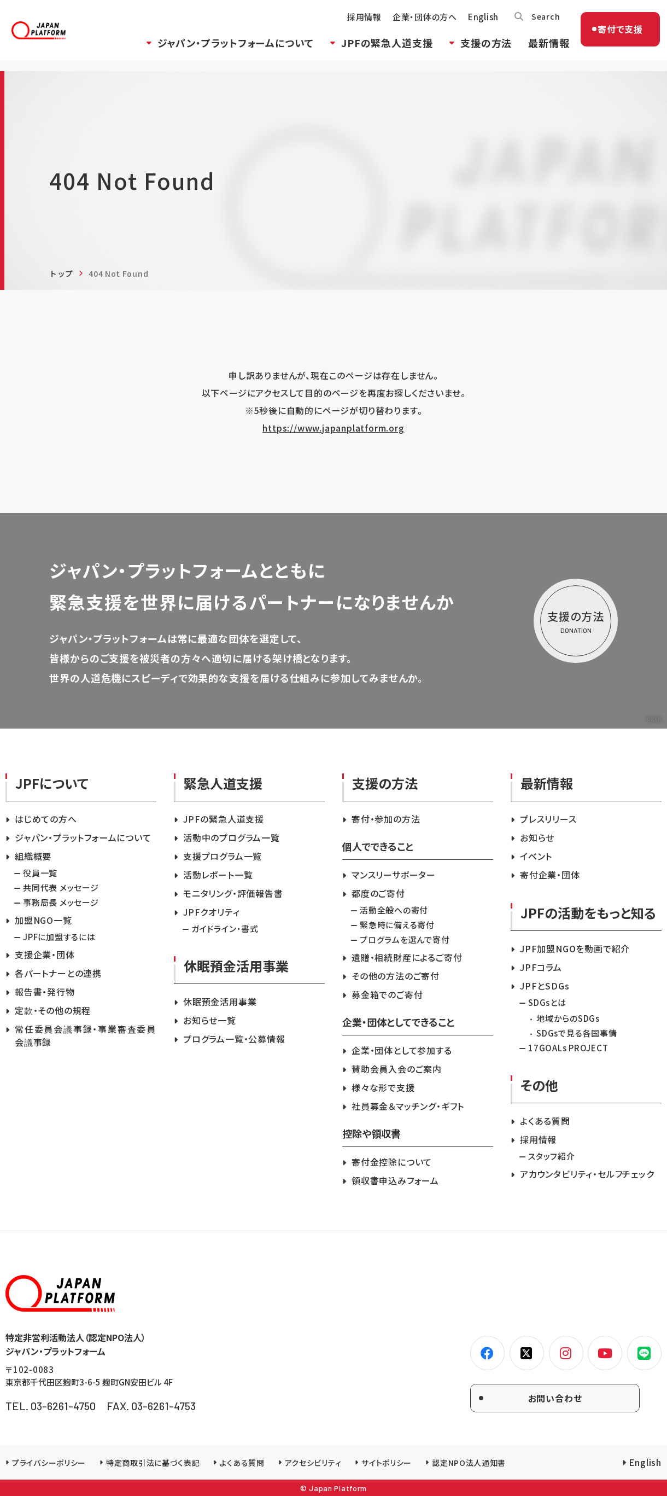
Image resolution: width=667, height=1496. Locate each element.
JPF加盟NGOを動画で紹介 (575, 948)
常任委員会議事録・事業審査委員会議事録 (85, 1035)
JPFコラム (541, 967)
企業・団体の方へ (415, 25)
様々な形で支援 (383, 1087)
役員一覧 (40, 872)
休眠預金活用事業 (219, 1001)
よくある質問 (545, 1120)
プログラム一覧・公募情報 (234, 1038)
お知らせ (537, 837)
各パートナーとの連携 (58, 973)
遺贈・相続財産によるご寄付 (407, 957)
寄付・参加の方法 (386, 818)
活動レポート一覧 (218, 874)
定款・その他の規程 (53, 1010)
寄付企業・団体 (550, 874)
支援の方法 (477, 51)
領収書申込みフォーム (395, 1180)
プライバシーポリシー (49, 1462)
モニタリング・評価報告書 (233, 893)
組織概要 (33, 856)
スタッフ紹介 (551, 1156)
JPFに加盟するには (59, 936)
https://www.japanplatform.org (333, 427)
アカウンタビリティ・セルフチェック (587, 1173)
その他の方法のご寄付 (396, 975)
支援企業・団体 (45, 954)
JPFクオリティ (211, 911)
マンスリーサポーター (394, 874)
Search (537, 24)
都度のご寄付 (378, 893)
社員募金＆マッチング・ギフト (408, 1106)
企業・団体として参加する (402, 1050)
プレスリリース (548, 818)
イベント (536, 856)
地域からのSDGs (568, 1018)
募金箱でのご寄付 (387, 994)
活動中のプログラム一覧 (231, 837)
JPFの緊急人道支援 (378, 51)
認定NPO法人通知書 (469, 1462)
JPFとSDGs (544, 985)
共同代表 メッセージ (61, 887)
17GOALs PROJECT (568, 1047)
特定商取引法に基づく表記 (153, 1462)
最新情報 (539, 51)
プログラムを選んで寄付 (404, 939)
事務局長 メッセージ (61, 902)
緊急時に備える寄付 (397, 924)
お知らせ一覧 (209, 1020)
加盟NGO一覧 (43, 920)
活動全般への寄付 (394, 910)
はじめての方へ (46, 818)
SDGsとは (547, 1002)
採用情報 (355, 25)
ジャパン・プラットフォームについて (226, 51)
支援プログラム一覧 (222, 856)
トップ (61, 273)
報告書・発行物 (45, 991)
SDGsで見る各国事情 (576, 1033)
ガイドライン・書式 (225, 928)
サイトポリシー (386, 1462)
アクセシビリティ (313, 1462)
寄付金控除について (392, 1161)
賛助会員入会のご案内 (397, 1068)
